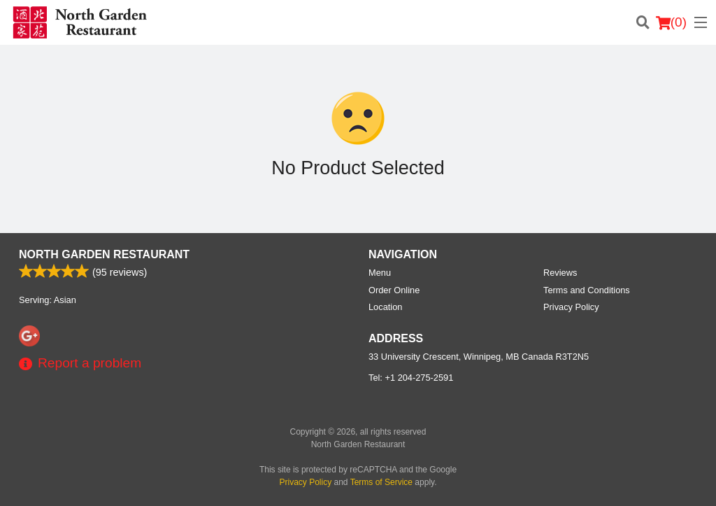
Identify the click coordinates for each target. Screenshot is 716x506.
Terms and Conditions (586, 290)
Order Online (394, 290)
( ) (671, 22)
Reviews (560, 272)
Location (385, 307)
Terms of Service (381, 482)
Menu (379, 272)
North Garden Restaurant (104, 254)
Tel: (410, 377)
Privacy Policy (571, 307)
